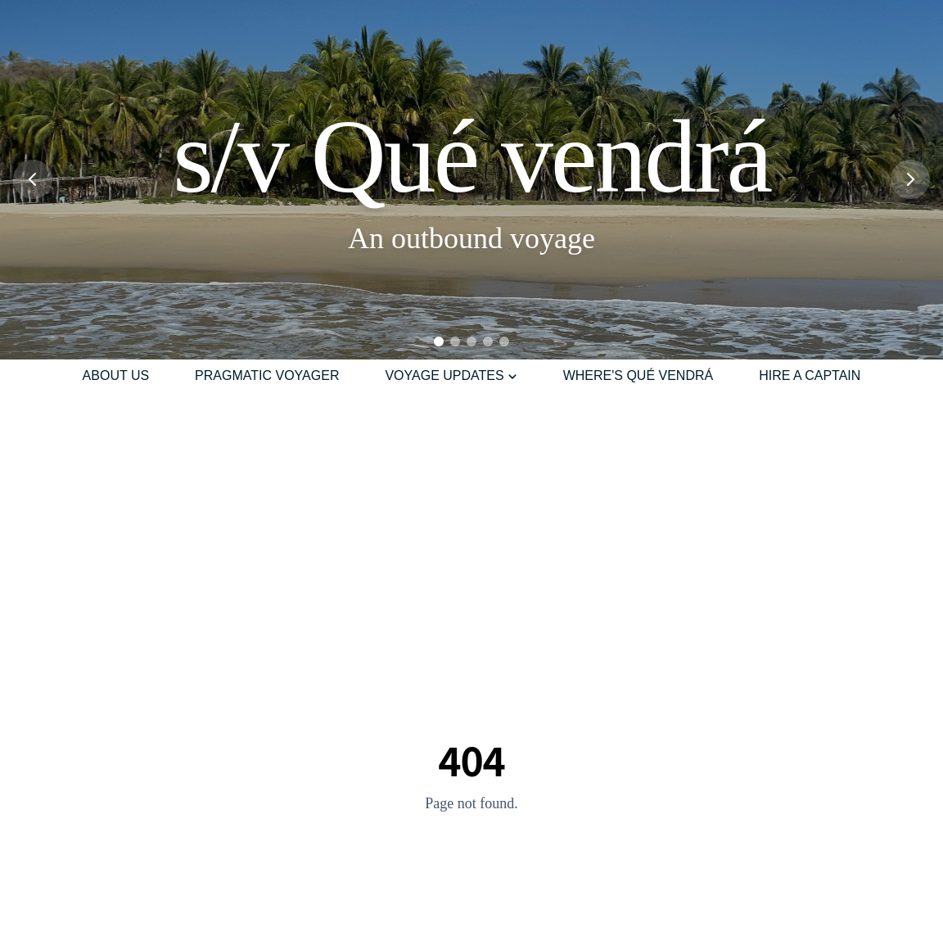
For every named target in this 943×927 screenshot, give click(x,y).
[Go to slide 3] (471, 341)
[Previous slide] (32, 179)
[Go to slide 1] (439, 341)
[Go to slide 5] (504, 341)
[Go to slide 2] (455, 341)
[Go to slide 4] (488, 341)
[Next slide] (910, 179)
